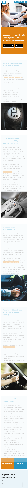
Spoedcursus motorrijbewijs (8, 475)
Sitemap (3, 483)
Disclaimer (4, 480)
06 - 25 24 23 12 (19, 1)
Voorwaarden (4, 482)
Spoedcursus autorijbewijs (8, 474)
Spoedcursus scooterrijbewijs (8, 477)
